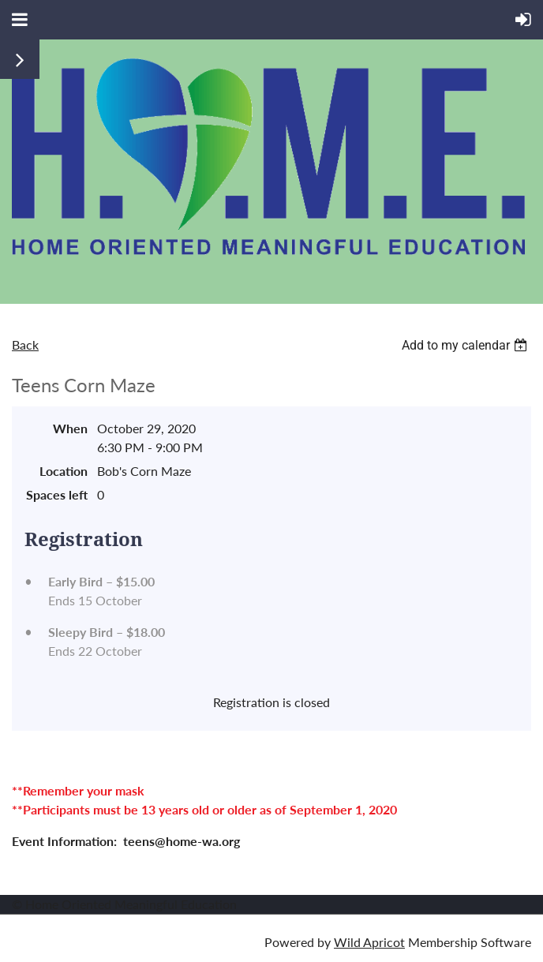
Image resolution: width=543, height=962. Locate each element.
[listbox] (466, 345)
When (70, 428)
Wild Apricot (369, 941)
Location (63, 470)
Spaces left (57, 494)
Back (25, 344)
